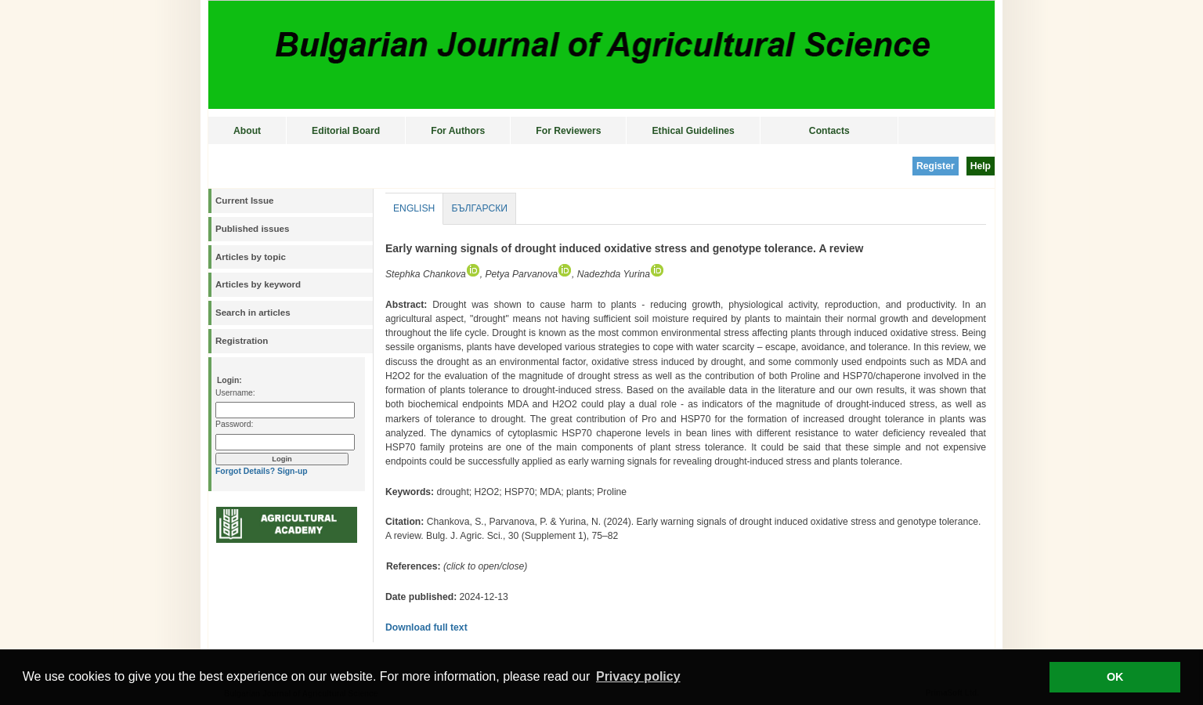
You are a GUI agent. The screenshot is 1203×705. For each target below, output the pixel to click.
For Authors (458, 130)
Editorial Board (346, 130)
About (247, 130)
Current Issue (244, 200)
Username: (235, 393)
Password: (234, 424)
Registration (241, 340)
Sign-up (292, 471)
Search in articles (253, 312)
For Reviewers (568, 130)
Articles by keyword (258, 284)
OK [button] (1115, 677)
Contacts (829, 130)
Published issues (252, 228)
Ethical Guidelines (693, 130)
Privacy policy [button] (638, 676)
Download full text (426, 627)
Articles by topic (250, 257)
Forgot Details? (245, 471)
